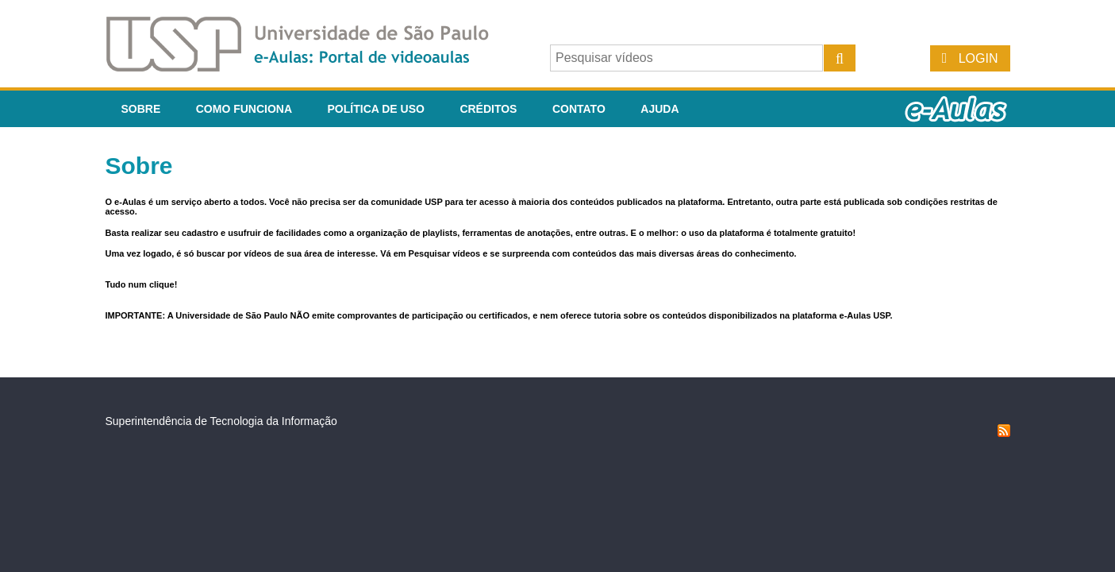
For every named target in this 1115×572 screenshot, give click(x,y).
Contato (579, 108)
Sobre (141, 108)
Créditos (488, 108)
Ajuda (659, 108)
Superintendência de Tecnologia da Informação (221, 421)
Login (978, 58)
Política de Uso (376, 108)
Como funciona (244, 108)
